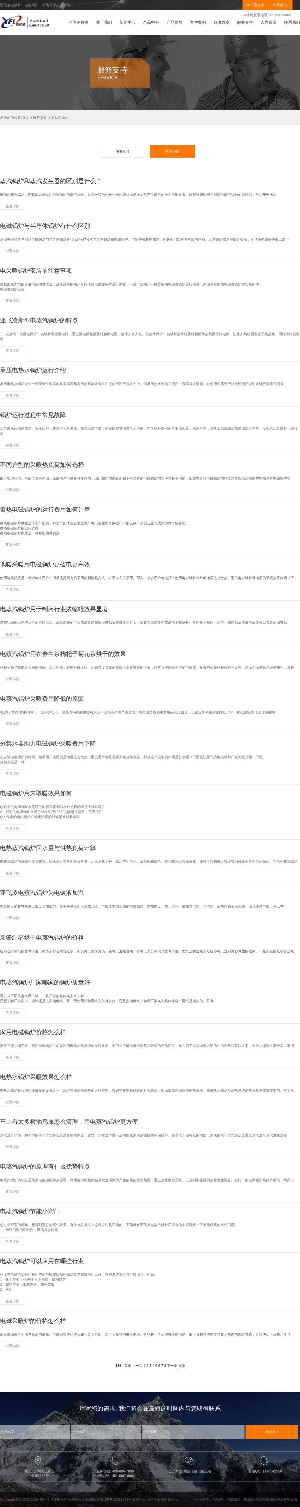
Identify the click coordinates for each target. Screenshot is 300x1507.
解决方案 (222, 22)
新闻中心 (128, 22)
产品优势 (174, 22)
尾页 (182, 1366)
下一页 (172, 1366)
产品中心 (151, 22)
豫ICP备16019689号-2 (117, 1499)
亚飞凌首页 (78, 22)
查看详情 (13, 206)
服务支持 (245, 22)
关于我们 (104, 22)
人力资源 (268, 22)
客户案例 (198, 22)
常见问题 (58, 118)
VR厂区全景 (255, 5)
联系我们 (280, 5)
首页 (25, 118)
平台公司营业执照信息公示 (157, 1499)
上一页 (137, 1366)
